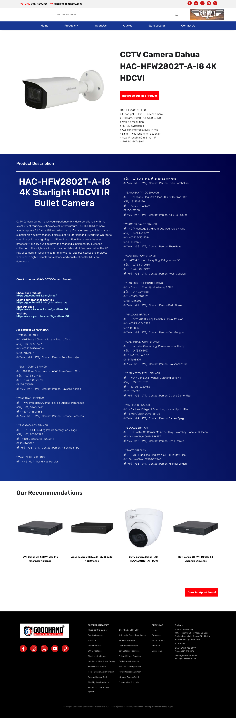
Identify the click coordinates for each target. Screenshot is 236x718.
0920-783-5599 (188, 648)
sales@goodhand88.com (186, 655)
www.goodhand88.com (186, 659)
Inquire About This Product (139, 95)
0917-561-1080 (187, 651)
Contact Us (188, 25)
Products (70, 25)
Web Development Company (153, 707)
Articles (127, 25)
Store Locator (156, 25)
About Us (101, 25)
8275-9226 (180, 644)
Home (44, 25)
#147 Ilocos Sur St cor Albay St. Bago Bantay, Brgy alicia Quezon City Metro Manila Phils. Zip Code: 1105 (192, 636)
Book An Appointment (202, 592)
